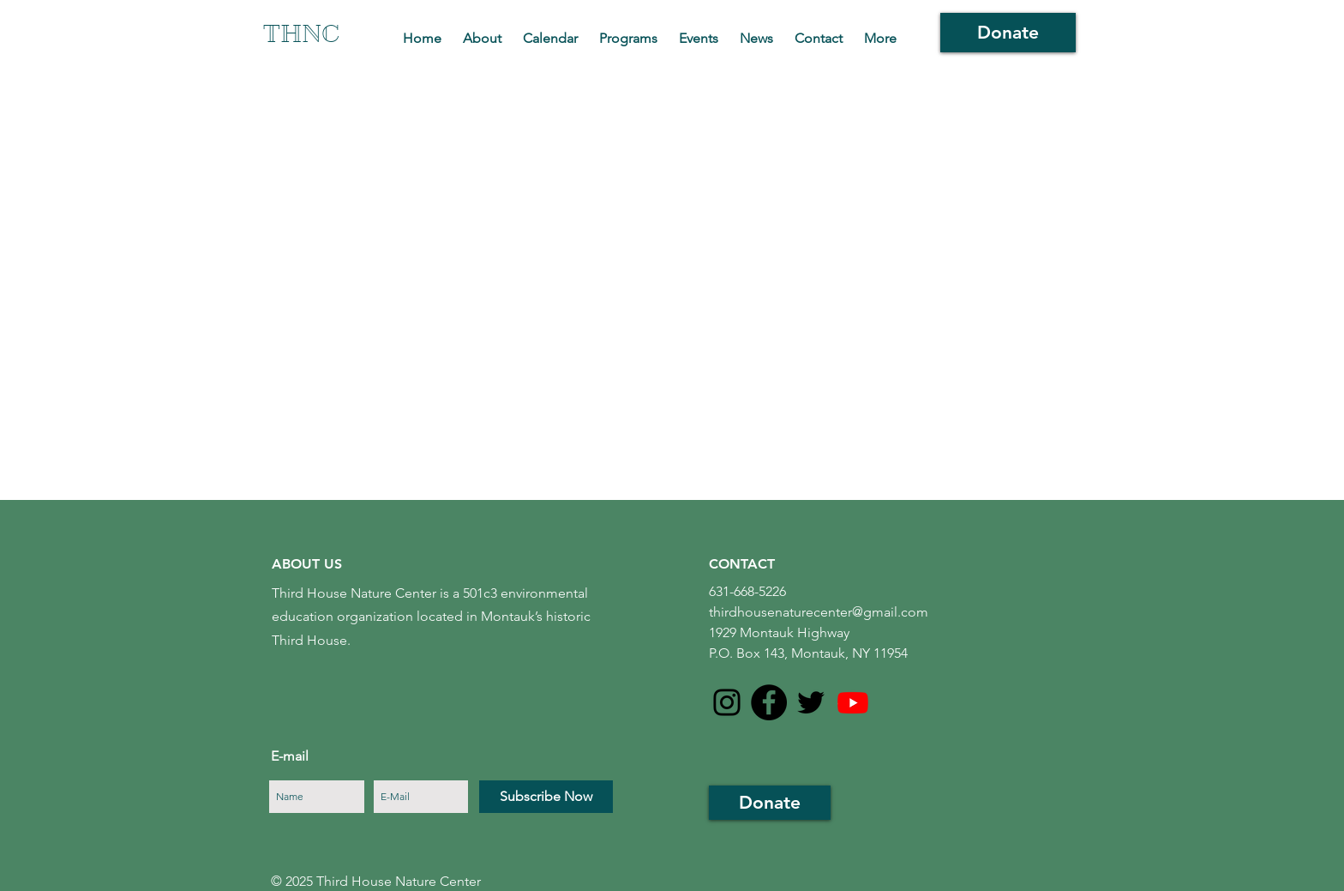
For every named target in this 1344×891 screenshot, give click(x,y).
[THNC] (303, 34)
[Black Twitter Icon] (811, 702)
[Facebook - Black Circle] (769, 702)
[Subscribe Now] (546, 796)
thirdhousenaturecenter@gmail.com (818, 612)
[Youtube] (853, 702)
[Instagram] (727, 702)
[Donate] (1008, 32)
